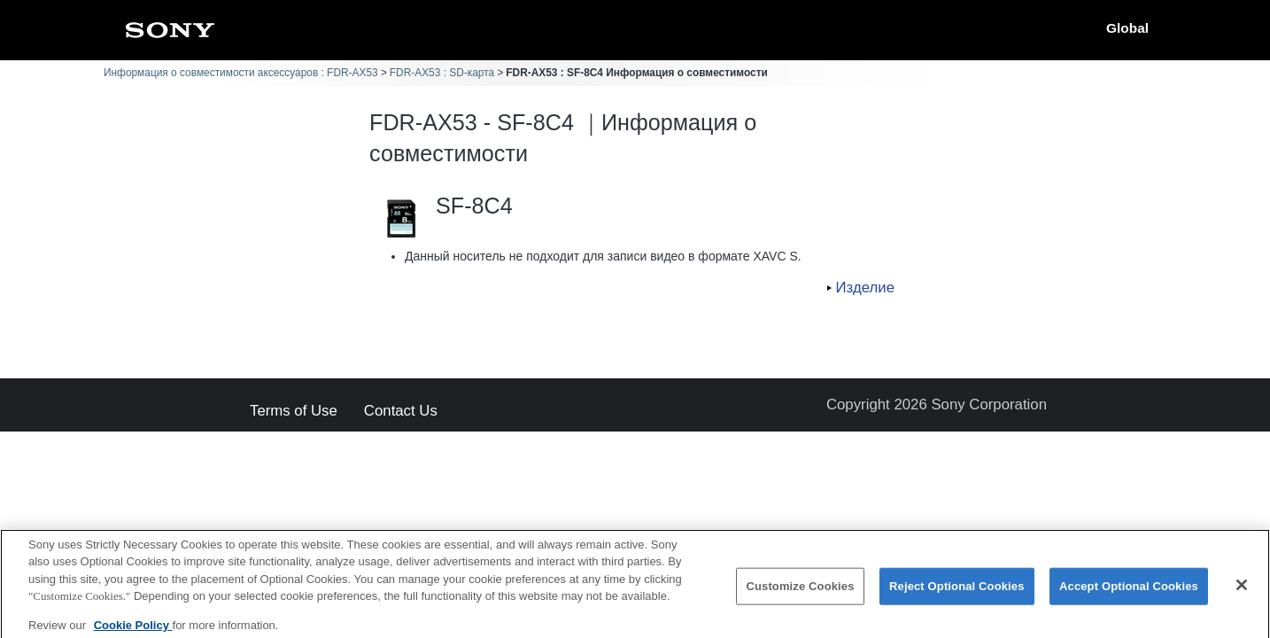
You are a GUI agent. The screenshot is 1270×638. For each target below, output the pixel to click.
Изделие (865, 287)
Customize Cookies (800, 594)
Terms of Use (293, 411)
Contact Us (401, 411)
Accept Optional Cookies (1128, 594)
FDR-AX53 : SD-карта (442, 72)
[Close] (1241, 592)
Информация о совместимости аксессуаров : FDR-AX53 (241, 72)
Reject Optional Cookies (957, 594)
